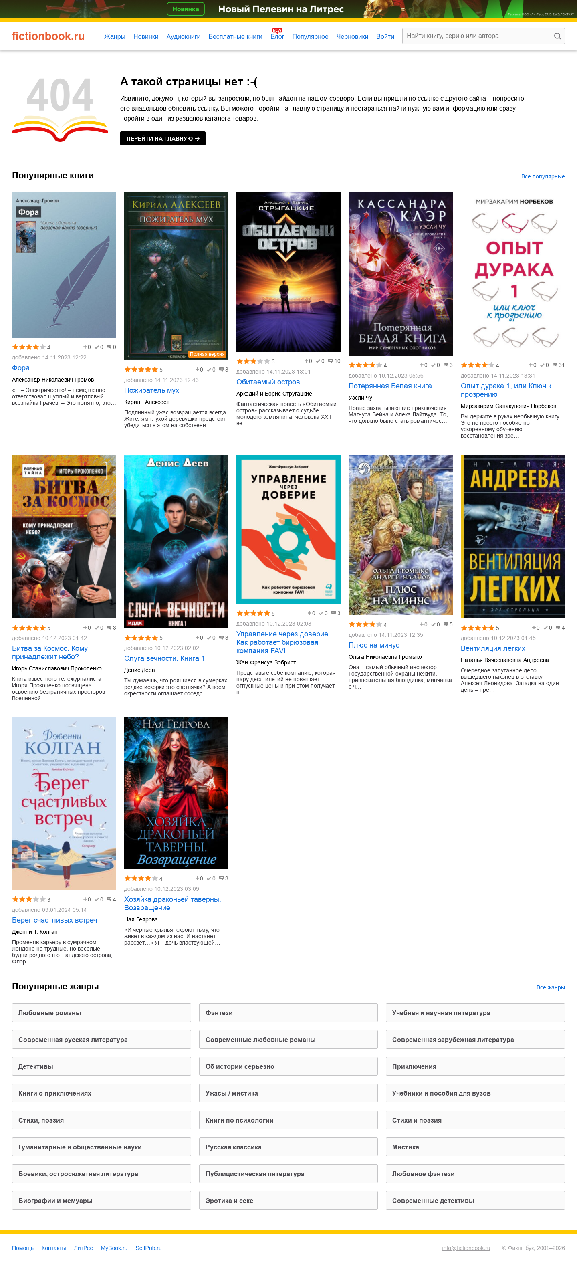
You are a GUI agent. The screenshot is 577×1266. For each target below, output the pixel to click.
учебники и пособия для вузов (441, 1093)
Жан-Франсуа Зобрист (266, 662)
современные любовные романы (261, 1039)
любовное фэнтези (423, 1174)
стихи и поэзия (417, 1120)
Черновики (353, 36)
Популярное (311, 36)
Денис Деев (139, 670)
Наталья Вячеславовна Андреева (505, 660)
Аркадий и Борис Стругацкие (274, 393)
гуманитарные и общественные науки (80, 1147)
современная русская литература (73, 1039)
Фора (21, 368)
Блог (277, 36)
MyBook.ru (114, 1248)
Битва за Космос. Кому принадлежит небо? (50, 652)
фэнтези (219, 1013)
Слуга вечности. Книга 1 (164, 658)
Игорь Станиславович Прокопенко (57, 668)
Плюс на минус (374, 645)
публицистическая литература (255, 1174)
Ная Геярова (141, 919)
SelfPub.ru (148, 1248)
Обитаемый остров (268, 382)
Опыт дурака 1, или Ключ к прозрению (506, 390)
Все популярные (543, 176)
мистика (405, 1147)
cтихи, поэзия (41, 1120)
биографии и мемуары (55, 1200)
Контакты (54, 1248)
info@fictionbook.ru (466, 1248)
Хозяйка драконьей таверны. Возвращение (172, 903)
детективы (35, 1066)
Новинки (146, 36)
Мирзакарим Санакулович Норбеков (508, 406)
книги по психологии (240, 1120)
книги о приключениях (54, 1093)
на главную (160, 138)
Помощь (23, 1248)
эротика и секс (229, 1200)
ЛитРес (83, 1248)
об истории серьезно (240, 1066)
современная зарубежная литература (453, 1039)
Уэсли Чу (360, 397)
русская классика (234, 1147)
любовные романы (49, 1013)
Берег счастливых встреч (54, 920)
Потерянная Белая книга (390, 386)
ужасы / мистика (232, 1093)
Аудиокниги (184, 36)
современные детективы (433, 1200)
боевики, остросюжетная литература (78, 1174)
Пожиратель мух (151, 390)
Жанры (114, 36)
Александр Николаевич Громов (53, 379)
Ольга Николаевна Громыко (385, 657)
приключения (414, 1066)
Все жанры (551, 987)
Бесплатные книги (235, 36)
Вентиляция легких (493, 648)
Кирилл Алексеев (146, 402)
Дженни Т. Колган (35, 932)
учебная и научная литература (441, 1013)
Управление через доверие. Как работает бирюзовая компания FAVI (283, 642)
